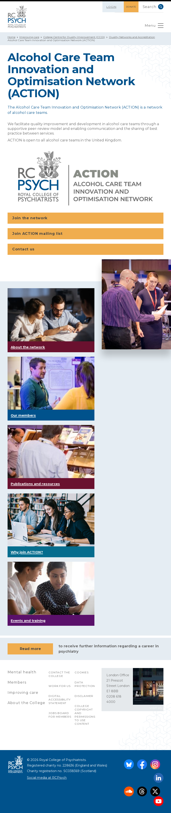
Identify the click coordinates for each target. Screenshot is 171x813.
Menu (154, 26)
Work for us (60, 686)
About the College (26, 703)
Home (11, 37)
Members (17, 682)
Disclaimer (84, 696)
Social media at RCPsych (47, 778)
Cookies (82, 672)
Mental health (22, 672)
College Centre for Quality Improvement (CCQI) (74, 37)
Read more (30, 649)
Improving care (29, 37)
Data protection (85, 684)
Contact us (86, 249)
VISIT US (156, 708)
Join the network (86, 218)
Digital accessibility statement (59, 699)
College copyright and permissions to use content (85, 714)
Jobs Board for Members (60, 714)
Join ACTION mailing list (86, 233)
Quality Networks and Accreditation (132, 37)
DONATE (131, 6)
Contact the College (59, 674)
